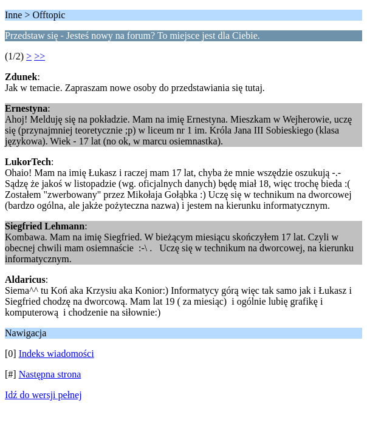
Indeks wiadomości (56, 353)
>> (39, 56)
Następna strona (50, 374)
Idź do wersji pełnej (43, 395)
